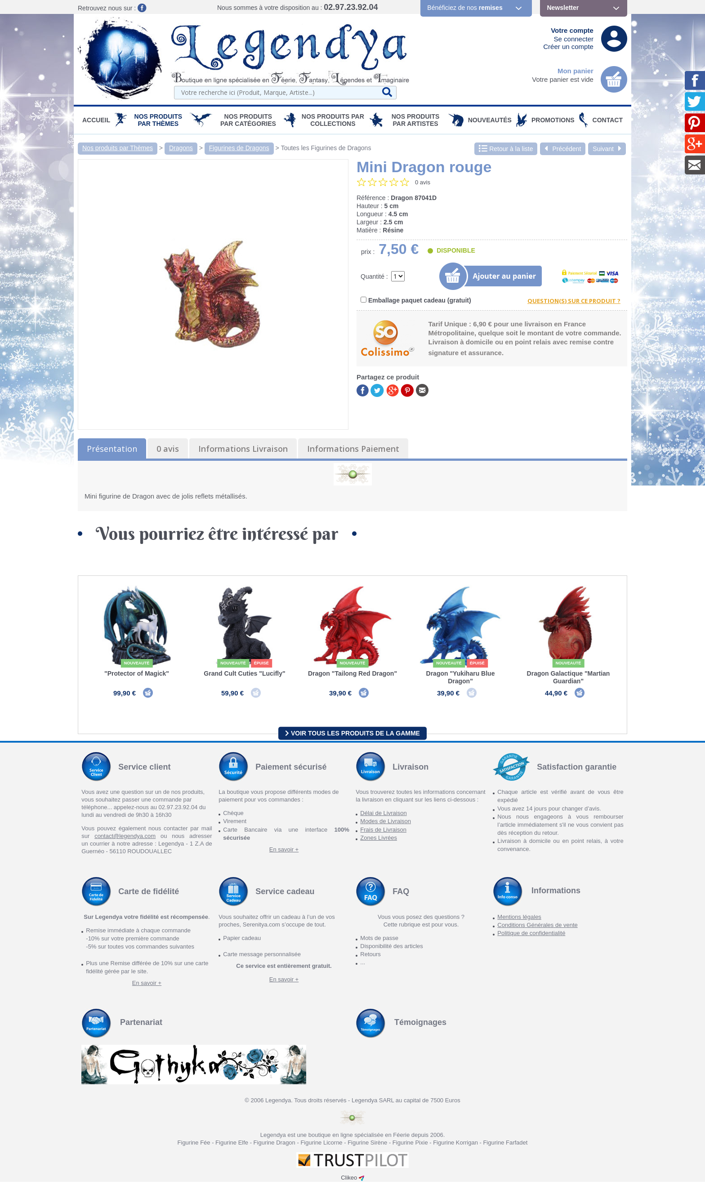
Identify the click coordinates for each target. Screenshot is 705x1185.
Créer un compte (568, 46)
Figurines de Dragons (239, 147)
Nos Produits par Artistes (416, 120)
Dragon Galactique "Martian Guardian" (568, 677)
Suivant (607, 148)
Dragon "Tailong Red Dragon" (352, 673)
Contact (608, 120)
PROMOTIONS (553, 120)
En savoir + (284, 852)
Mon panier (575, 71)
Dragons (181, 147)
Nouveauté (137, 663)
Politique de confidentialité (531, 936)
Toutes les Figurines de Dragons (326, 147)
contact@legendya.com (125, 839)
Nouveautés (490, 120)
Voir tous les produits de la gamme (352, 736)
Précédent (562, 148)
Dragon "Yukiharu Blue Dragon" (460, 677)
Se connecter (573, 39)
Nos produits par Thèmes (158, 120)
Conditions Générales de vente (537, 928)
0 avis (167, 448)
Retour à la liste (506, 148)
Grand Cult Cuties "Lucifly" (244, 673)
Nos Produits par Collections (333, 120)
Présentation (112, 448)
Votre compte (572, 30)
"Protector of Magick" (136, 673)
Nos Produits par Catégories (248, 120)
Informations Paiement (353, 448)
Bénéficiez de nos (464, 7)
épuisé (261, 663)
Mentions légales (519, 920)
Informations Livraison (243, 448)
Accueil (96, 120)
